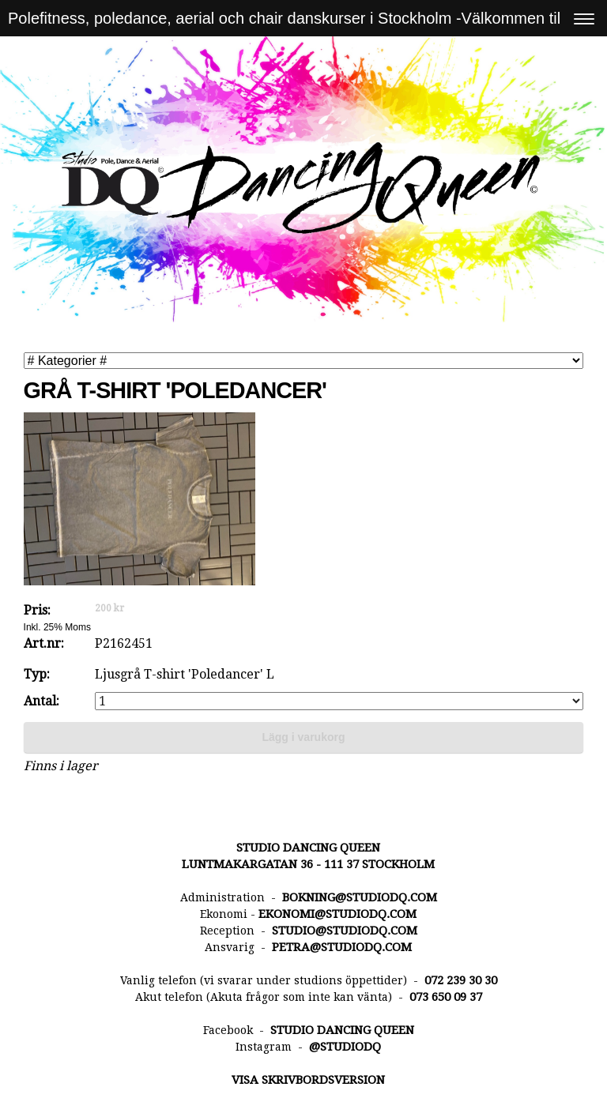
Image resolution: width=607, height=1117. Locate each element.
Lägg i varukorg (303, 737)
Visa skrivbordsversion (308, 1080)
